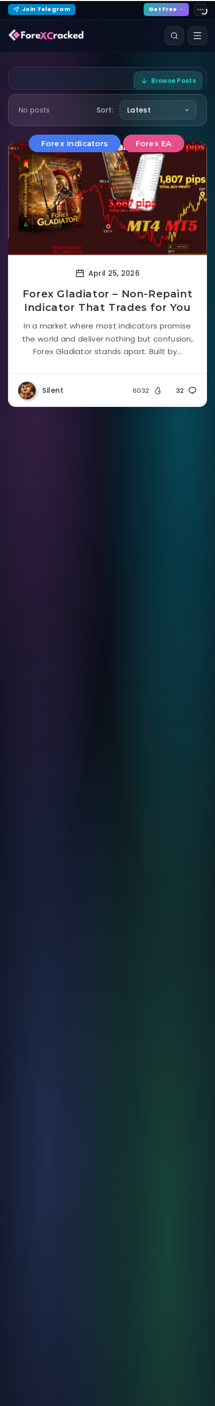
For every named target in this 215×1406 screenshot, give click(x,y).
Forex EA (154, 143)
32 (186, 390)
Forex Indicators (74, 143)
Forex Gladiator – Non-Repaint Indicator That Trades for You (107, 300)
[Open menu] (197, 35)
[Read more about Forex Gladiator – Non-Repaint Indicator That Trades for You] (107, 198)
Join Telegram (41, 9)
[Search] (174, 35)
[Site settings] (200, 9)
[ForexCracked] (46, 35)
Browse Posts (168, 80)
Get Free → (166, 9)
